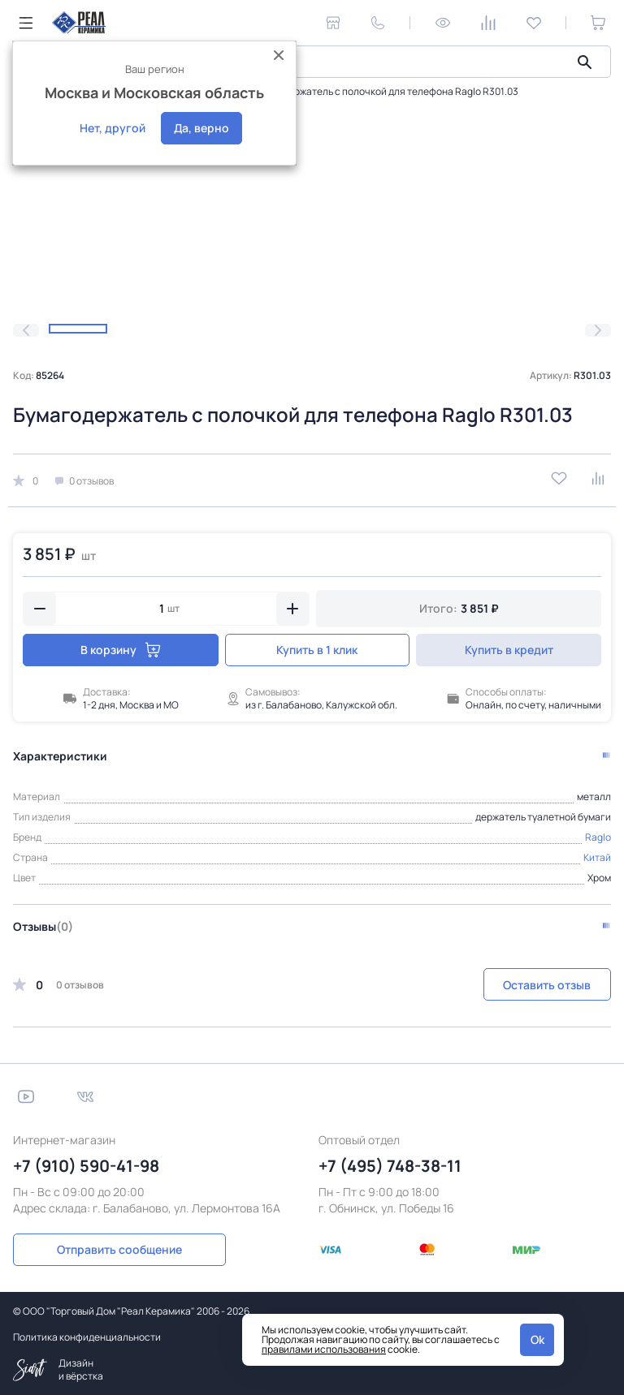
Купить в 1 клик (312, 649)
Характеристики (60, 756)
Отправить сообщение (104, 1248)
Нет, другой (112, 128)
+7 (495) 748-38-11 (390, 1166)
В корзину (117, 649)
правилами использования (324, 1349)
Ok (537, 1339)
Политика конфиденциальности (87, 1336)
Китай (597, 857)
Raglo (598, 837)
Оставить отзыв (547, 984)
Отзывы (43, 926)
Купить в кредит (507, 649)
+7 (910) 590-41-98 (86, 1166)
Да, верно (201, 128)
